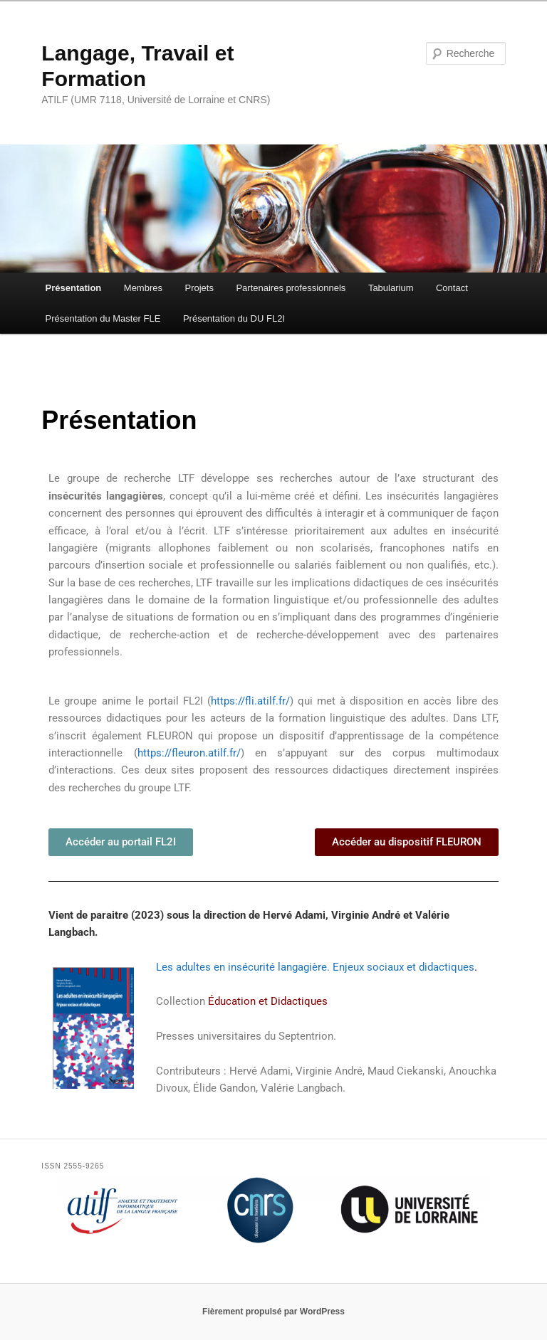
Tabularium (391, 288)
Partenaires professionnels (290, 288)
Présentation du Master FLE (103, 318)
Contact (452, 288)
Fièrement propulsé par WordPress (273, 1312)
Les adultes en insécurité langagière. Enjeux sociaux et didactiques (315, 967)
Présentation (74, 288)
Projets (198, 288)
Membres (143, 288)
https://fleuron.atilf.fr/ (189, 753)
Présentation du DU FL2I (234, 318)
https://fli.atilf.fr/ (250, 701)
